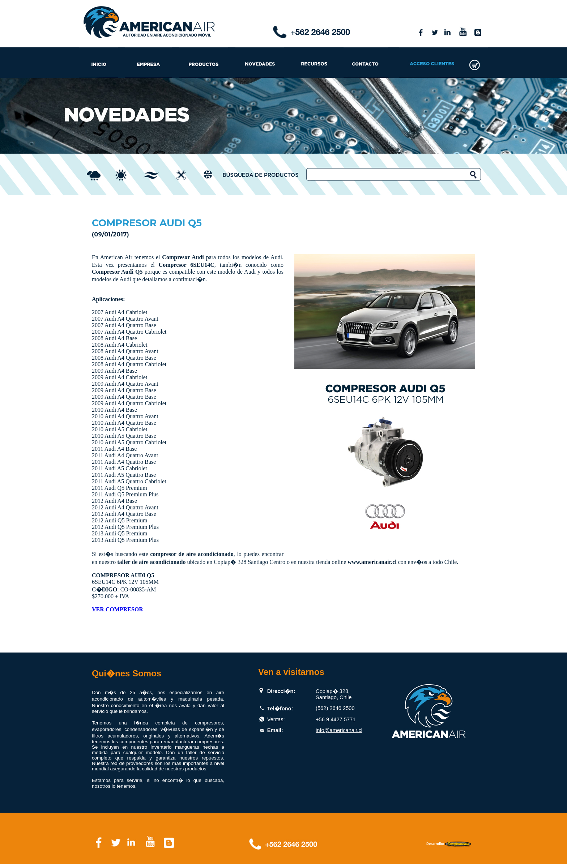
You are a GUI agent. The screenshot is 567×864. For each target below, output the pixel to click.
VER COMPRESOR (117, 609)
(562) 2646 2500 (335, 708)
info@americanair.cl (339, 730)
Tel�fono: (280, 708)
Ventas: (276, 719)
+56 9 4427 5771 (335, 719)
